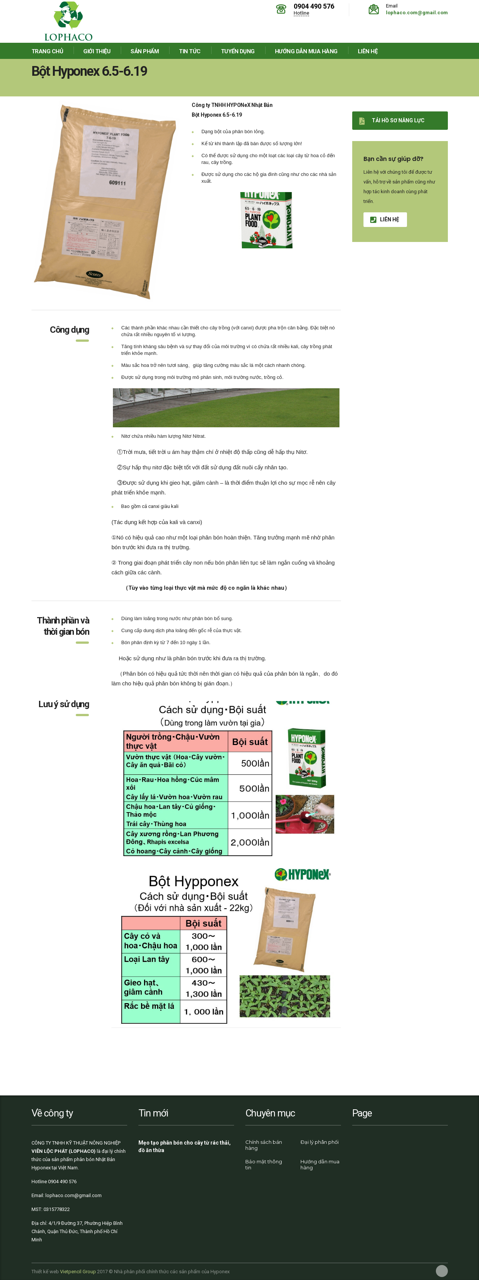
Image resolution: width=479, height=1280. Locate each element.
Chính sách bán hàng (263, 1145)
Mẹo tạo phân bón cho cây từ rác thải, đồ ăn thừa (184, 1146)
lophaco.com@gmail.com (417, 12)
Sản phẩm (145, 51)
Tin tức (190, 51)
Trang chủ (47, 51)
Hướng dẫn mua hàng (306, 51)
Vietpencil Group (78, 1271)
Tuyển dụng (238, 51)
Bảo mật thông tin (263, 1164)
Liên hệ (368, 51)
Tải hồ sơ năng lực (392, 120)
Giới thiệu (96, 51)
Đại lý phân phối (319, 1142)
